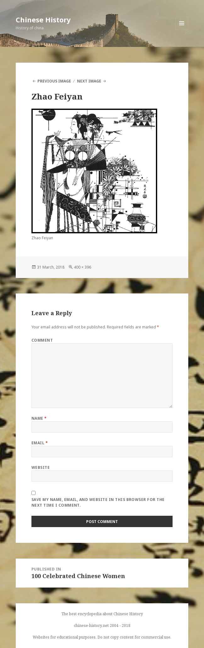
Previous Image (54, 81)
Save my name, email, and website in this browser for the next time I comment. (98, 502)
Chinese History (43, 19)
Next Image (89, 81)
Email (39, 443)
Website (40, 467)
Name (39, 418)
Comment (42, 340)
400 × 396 (82, 267)
